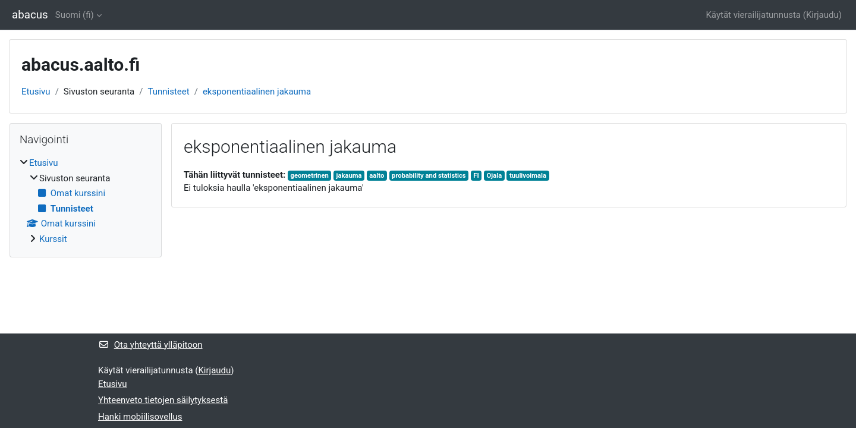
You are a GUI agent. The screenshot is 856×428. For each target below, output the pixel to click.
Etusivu (36, 91)
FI (476, 176)
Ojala (494, 176)
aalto (376, 176)
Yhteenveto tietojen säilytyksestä (163, 400)
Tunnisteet (168, 91)
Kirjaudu (822, 15)
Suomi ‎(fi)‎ (74, 15)
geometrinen (310, 176)
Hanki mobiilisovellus (140, 416)
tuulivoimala (527, 176)
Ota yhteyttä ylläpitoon (150, 344)
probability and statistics (429, 176)
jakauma (349, 176)
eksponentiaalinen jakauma (257, 91)
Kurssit (53, 239)
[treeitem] (86, 201)
